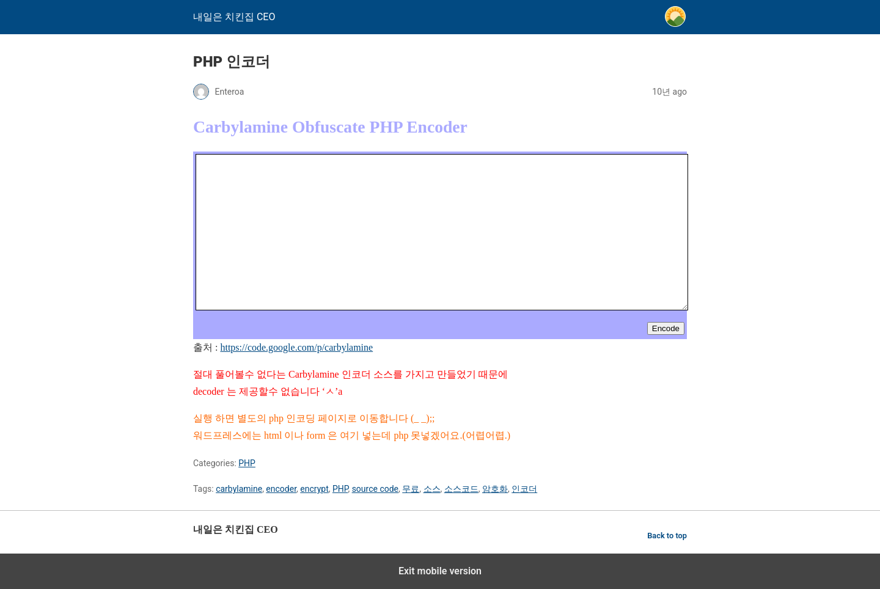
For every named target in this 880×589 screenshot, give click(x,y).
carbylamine (239, 489)
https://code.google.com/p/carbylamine (296, 347)
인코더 (524, 489)
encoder (281, 489)
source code (375, 489)
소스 (432, 489)
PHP (246, 463)
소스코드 (461, 489)
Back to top (667, 535)
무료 (410, 489)
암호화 (495, 489)
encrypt (314, 489)
